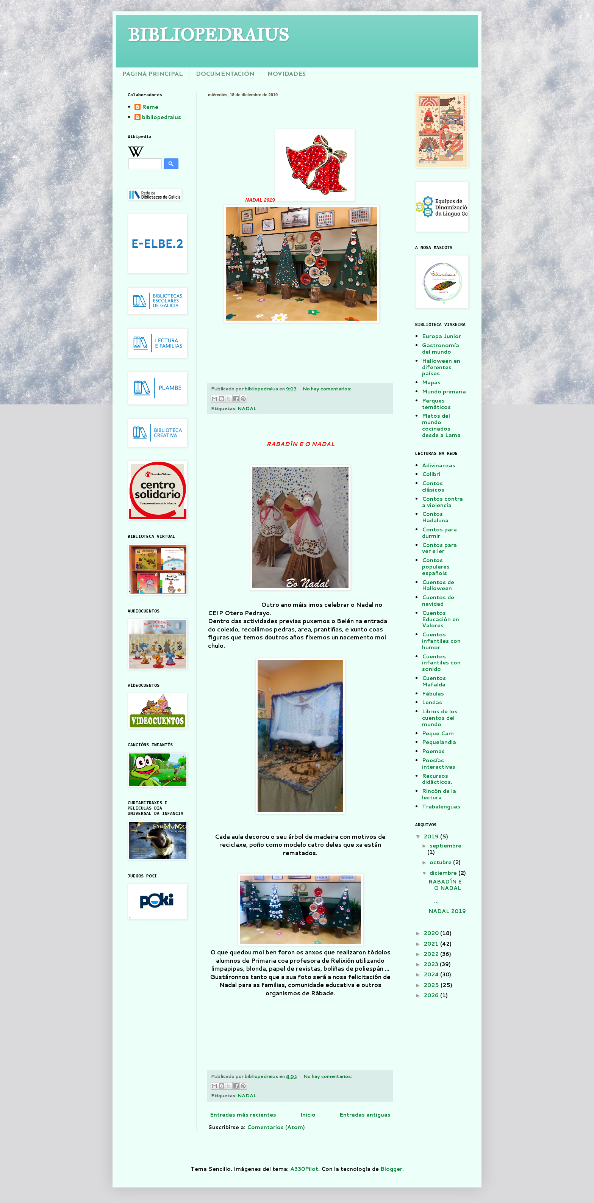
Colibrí (431, 474)
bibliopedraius (161, 117)
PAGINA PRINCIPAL (152, 74)
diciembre (444, 873)
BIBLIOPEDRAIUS (208, 34)
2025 (432, 985)
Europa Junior (441, 336)
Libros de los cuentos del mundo (440, 718)
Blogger (391, 1169)
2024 (432, 974)
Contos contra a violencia (442, 502)
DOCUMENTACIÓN (225, 74)
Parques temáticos (436, 404)
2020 (432, 933)
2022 (432, 954)
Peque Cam (438, 733)
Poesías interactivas (438, 764)
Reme (150, 107)
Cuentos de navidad (438, 601)
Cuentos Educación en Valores (440, 619)
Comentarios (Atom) (276, 1127)
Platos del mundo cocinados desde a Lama (441, 425)
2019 (432, 836)
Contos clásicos (433, 486)
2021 (432, 944)
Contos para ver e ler (439, 548)
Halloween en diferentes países (441, 367)
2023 (432, 964)
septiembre (445, 845)
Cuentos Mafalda (434, 681)
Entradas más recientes (243, 1114)
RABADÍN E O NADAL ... (447, 891)
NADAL (247, 408)
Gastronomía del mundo (440, 348)
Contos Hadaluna (435, 517)
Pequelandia (439, 742)
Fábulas (433, 693)
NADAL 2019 (447, 914)
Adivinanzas (438, 465)
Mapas (431, 382)
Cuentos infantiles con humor (441, 641)
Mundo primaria (444, 391)
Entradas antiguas (365, 1114)
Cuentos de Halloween (438, 585)
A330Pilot (304, 1169)
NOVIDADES (286, 74)
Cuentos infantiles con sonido (441, 663)
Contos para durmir (439, 533)
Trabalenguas (441, 806)
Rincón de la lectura (439, 794)
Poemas (433, 751)
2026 (432, 995)
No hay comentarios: (327, 388)
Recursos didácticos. (437, 779)
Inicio (308, 1114)
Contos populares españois (436, 566)
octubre (441, 862)
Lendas (432, 702)
